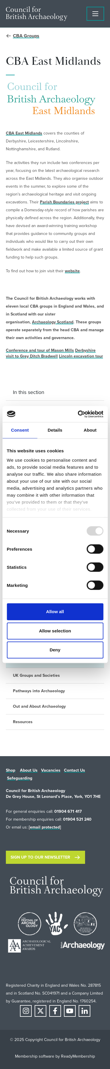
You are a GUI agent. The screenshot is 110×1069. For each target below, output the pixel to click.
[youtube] (70, 1011)
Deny (55, 649)
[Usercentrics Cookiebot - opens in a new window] (78, 414)
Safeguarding (19, 778)
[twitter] (40, 1011)
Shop (10, 770)
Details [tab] (55, 430)
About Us (29, 770)
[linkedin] (84, 1011)
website (72, 271)
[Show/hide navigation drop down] (95, 14)
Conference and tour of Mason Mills (40, 350)
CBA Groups (26, 35)
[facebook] (55, 1011)
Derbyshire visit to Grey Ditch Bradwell (51, 353)
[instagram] (26, 1011)
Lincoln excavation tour (81, 356)
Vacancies (50, 770)
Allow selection (55, 630)
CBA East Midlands (24, 133)
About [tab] (90, 430)
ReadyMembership (78, 1056)
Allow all (55, 611)
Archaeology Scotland (52, 322)
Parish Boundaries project (64, 202)
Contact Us (74, 770)
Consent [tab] (20, 430)
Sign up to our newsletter (40, 857)
